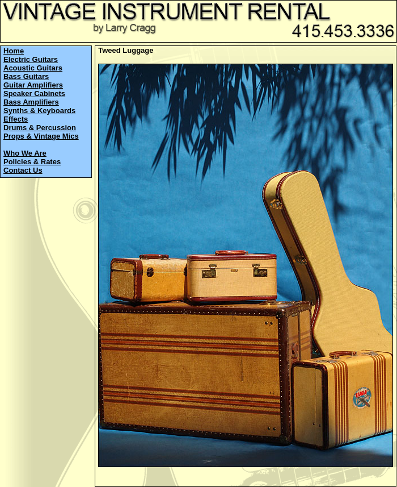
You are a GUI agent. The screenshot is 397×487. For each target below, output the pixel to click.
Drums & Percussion (39, 127)
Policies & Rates (32, 161)
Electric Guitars (30, 59)
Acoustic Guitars (32, 68)
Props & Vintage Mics (41, 136)
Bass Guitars (26, 76)
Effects (15, 119)
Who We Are (25, 153)
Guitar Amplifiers (33, 85)
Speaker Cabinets (34, 93)
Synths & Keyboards (39, 110)
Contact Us (23, 170)
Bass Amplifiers (31, 102)
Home (13, 51)
